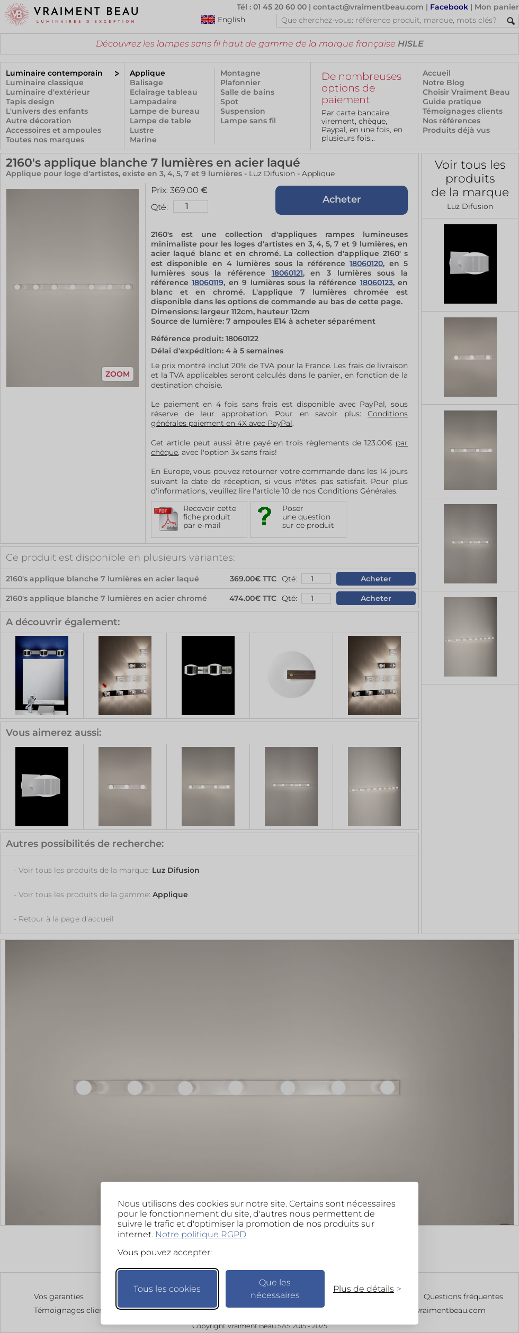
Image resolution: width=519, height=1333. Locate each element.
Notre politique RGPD (200, 1234)
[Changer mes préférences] (362, 1289)
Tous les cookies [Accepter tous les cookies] (167, 1289)
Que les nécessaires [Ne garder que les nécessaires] (275, 1288)
